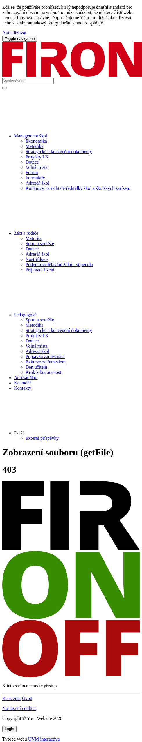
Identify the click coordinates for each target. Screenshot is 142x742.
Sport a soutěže (40, 243)
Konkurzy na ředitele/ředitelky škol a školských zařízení (78, 188)
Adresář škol (37, 183)
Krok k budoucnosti (44, 372)
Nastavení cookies (19, 708)
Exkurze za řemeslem (46, 361)
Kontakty (22, 388)
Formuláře (35, 177)
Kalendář (22, 382)
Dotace (32, 162)
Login (9, 729)
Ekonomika (36, 141)
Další (63, 432)
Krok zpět (11, 698)
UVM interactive (44, 738)
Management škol (74, 135)
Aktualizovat (14, 32)
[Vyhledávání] (28, 81)
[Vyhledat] (4, 88)
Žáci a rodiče (70, 233)
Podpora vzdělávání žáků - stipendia (59, 264)
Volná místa (37, 167)
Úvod (27, 698)
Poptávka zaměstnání (45, 356)
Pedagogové (69, 314)
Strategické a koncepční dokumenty (59, 151)
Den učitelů (36, 367)
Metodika (34, 146)
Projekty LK (37, 156)
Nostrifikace (37, 259)
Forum (32, 172)
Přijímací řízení (40, 269)
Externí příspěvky (42, 438)
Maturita (34, 238)
